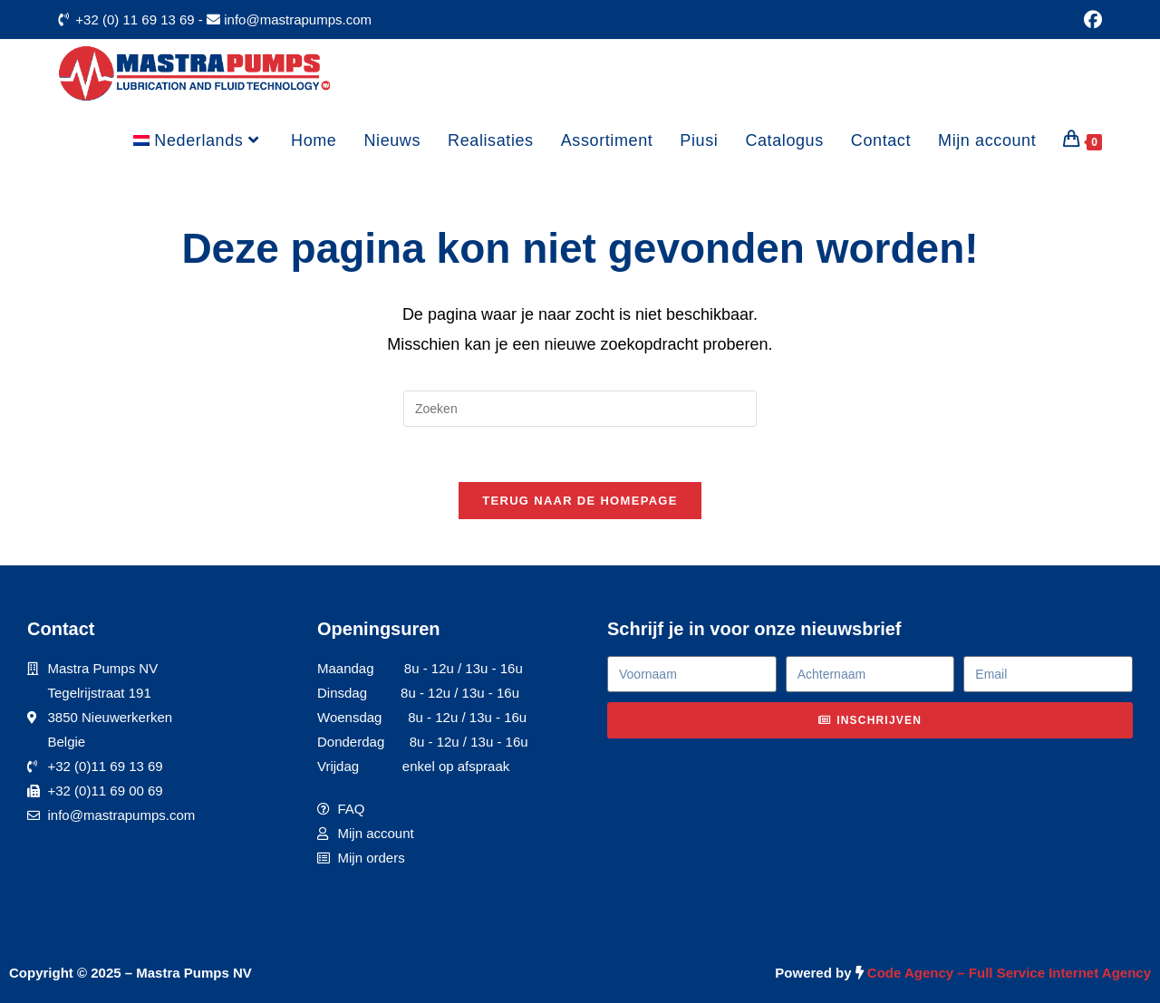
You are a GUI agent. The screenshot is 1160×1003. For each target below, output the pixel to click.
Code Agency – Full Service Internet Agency (1009, 972)
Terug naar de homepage (579, 500)
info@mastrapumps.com (298, 19)
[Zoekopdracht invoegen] (580, 409)
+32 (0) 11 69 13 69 (134, 19)
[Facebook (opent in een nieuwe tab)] (1090, 20)
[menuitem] (198, 140)
